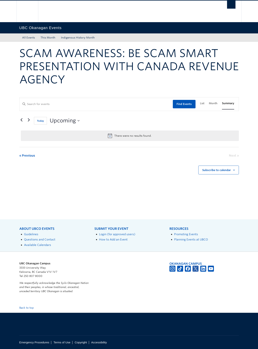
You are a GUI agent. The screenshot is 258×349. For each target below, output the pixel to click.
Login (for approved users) (117, 234)
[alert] (130, 135)
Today (40, 120)
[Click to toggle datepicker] (65, 120)
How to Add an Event (113, 239)
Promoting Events (186, 234)
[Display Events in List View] (202, 103)
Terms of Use (61, 342)
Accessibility (99, 342)
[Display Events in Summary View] (228, 103)
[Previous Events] (21, 120)
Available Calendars (37, 244)
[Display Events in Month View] (213, 103)
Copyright (81, 342)
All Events (28, 37)
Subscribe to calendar (216, 170)
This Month (48, 37)
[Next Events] (29, 120)
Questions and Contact (39, 239)
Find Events (184, 104)
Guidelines (31, 234)
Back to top (28, 307)
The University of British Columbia (27, 11)
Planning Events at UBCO (191, 239)
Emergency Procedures (34, 342)
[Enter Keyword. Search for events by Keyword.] (96, 104)
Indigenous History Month (78, 37)
